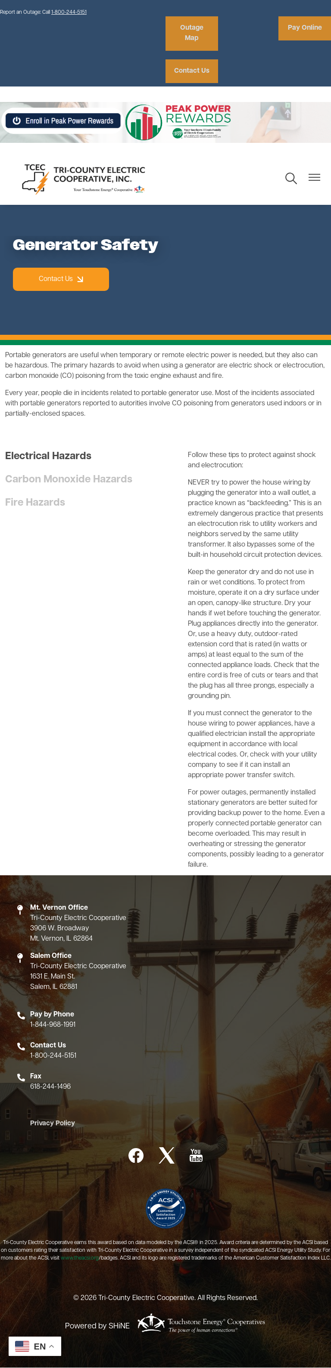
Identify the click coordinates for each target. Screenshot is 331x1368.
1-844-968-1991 (52, 1025)
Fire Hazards (35, 503)
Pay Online (306, 28)
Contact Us (190, 71)
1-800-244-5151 (69, 12)
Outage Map (190, 33)
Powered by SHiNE (97, 1326)
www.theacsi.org (80, 1258)
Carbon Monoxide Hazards (68, 480)
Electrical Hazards (48, 457)
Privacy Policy (49, 1124)
